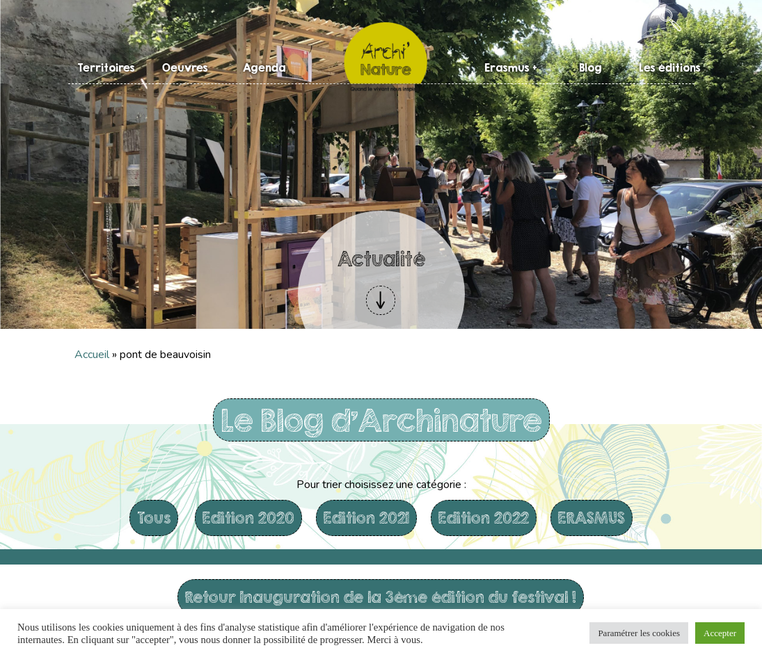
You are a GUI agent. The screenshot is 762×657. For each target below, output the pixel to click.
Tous (153, 517)
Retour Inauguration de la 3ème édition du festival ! (380, 597)
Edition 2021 (366, 517)
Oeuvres (185, 67)
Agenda (264, 67)
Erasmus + (510, 67)
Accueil (91, 354)
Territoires (106, 67)
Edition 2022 (483, 517)
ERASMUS (591, 517)
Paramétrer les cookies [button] (639, 633)
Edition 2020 (248, 517)
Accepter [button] (720, 633)
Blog (590, 67)
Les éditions (670, 67)
